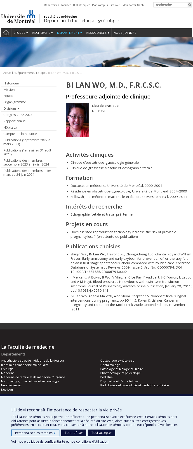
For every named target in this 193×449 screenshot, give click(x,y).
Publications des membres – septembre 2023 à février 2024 (26, 162)
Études (20, 33)
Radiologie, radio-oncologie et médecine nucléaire (134, 385)
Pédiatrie (106, 377)
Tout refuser (74, 432)
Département (68, 33)
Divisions (9, 108)
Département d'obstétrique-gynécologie (81, 20)
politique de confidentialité (46, 441)
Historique (11, 83)
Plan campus (100, 5)
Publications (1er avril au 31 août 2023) (27, 152)
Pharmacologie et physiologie (120, 373)
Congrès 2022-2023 (17, 115)
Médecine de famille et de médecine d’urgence (33, 377)
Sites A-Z (115, 5)
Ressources (96, 33)
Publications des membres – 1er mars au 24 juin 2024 (27, 172)
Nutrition (7, 389)
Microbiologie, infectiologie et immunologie (30, 381)
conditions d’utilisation (92, 441)
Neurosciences (11, 385)
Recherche (41, 33)
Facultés (66, 5)
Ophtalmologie (110, 365)
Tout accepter (101, 432)
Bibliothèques (81, 5)
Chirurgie (7, 369)
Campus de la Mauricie (20, 134)
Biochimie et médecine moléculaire (25, 365)
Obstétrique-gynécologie (117, 360)
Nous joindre (125, 33)
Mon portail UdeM (133, 5)
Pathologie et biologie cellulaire (121, 369)
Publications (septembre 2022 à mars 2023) (26, 142)
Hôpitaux (10, 127)
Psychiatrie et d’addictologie (119, 381)
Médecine (8, 373)
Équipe (41, 73)
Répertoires (51, 5)
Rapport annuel (14, 121)
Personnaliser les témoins (35, 433)
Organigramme (14, 102)
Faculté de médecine (60, 16)
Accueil (6, 32)
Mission (9, 89)
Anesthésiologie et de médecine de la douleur (32, 360)
